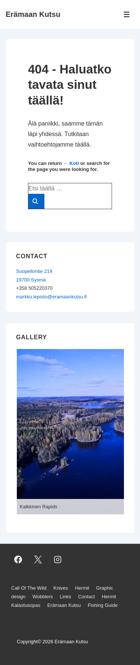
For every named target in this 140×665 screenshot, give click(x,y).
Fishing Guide (103, 605)
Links (65, 596)
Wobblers (42, 596)
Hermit (82, 588)
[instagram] (58, 559)
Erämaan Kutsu (33, 14)
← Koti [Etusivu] (71, 163)
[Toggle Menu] (126, 14)
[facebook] (18, 559)
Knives (60, 588)
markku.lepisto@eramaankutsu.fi (51, 297)
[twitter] (38, 559)
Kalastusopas (25, 605)
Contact (86, 596)
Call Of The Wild (28, 588)
